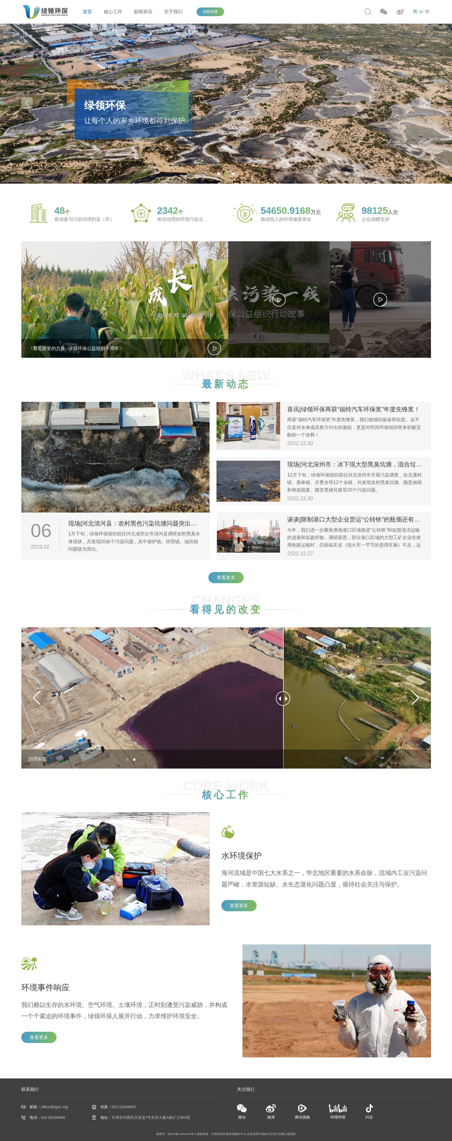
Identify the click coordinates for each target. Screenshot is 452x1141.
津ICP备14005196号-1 (182, 1134)
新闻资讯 (143, 11)
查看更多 (226, 577)
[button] (425, 103)
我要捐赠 (210, 12)
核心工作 (113, 11)
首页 (87, 11)
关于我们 (173, 11)
